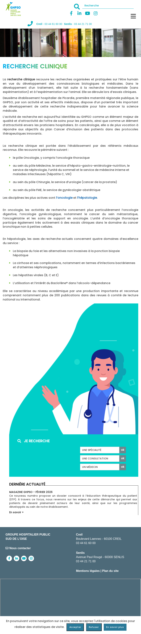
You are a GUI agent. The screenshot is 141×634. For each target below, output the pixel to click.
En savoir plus (115, 627)
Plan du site (110, 570)
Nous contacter (18, 548)
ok (122, 450)
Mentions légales (88, 570)
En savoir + (16, 512)
